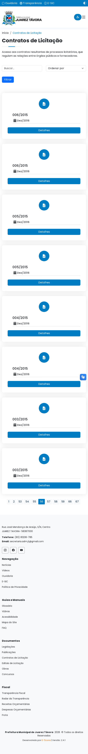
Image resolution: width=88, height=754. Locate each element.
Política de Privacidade (15, 587)
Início (5, 33)
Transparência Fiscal (13, 693)
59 (62, 501)
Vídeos (6, 570)
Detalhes (44, 130)
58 (55, 501)
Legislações (8, 647)
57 (48, 501)
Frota (5, 715)
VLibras (6, 611)
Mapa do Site (9, 622)
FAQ (4, 628)
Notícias (6, 565)
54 (27, 501)
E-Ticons (46, 740)
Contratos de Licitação (15, 658)
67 (77, 501)
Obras (5, 669)
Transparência (32, 3)
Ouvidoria (11, 3)
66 (70, 501)
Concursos (8, 674)
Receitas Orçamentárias (16, 704)
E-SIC (50, 3)
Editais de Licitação (13, 663)
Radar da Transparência (15, 698)
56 (41, 501)
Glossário (7, 606)
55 (34, 501)
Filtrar (8, 79)
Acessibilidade (10, 617)
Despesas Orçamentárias (16, 709)
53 (20, 501)
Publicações (9, 652)
